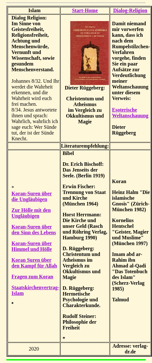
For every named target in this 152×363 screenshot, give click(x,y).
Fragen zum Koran (32, 276)
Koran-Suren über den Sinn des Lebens (33, 229)
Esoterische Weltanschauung (130, 112)
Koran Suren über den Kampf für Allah (34, 262)
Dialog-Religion (130, 10)
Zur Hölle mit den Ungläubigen (31, 213)
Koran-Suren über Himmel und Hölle (31, 246)
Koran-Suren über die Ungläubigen (31, 196)
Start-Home (85, 10)
